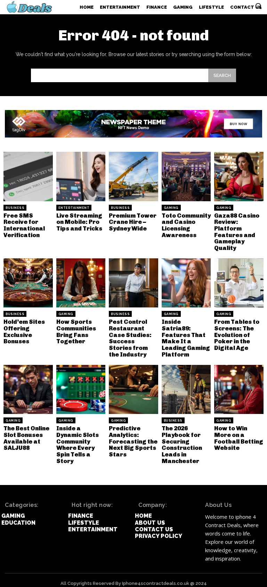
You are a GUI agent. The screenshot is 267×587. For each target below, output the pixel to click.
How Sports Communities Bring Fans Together (75, 328)
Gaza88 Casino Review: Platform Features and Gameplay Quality (236, 230)
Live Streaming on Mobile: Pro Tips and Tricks (78, 221)
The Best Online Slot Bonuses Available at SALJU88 (25, 432)
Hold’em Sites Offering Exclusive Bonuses (23, 328)
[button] (258, 5)
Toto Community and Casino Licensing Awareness (186, 224)
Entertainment (74, 208)
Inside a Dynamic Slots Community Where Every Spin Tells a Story (80, 438)
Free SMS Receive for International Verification (23, 224)
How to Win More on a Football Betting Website (238, 429)
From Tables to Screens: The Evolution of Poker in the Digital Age (236, 331)
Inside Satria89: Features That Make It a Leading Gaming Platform (185, 331)
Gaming (171, 208)
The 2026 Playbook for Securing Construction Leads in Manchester (182, 438)
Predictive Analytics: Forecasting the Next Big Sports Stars (132, 435)
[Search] (222, 75)
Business (15, 208)
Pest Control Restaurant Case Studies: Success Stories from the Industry (133, 334)
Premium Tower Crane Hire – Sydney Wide (132, 221)
